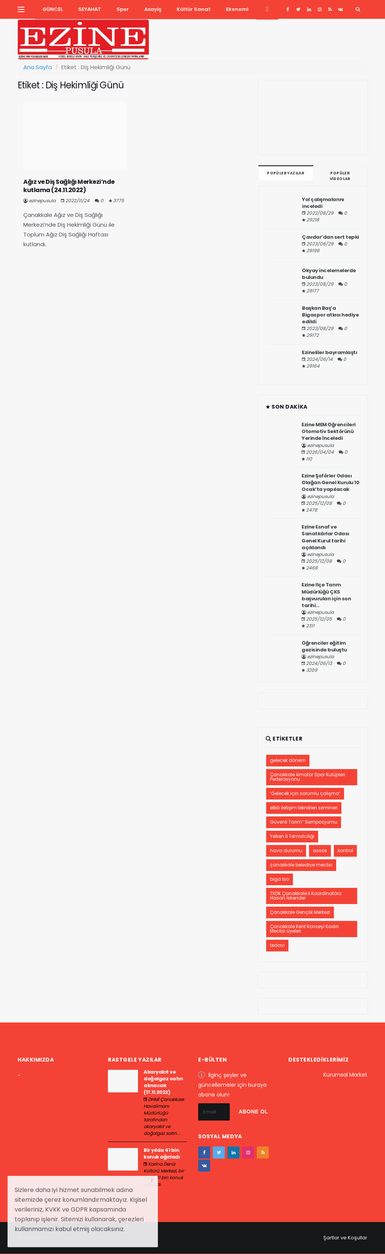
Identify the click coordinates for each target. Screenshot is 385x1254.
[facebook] (287, 9)
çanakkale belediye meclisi (301, 865)
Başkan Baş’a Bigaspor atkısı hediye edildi (330, 314)
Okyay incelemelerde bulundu (329, 274)
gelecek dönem (288, 760)
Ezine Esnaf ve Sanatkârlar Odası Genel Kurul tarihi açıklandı (325, 537)
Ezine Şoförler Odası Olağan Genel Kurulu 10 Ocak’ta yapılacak (330, 482)
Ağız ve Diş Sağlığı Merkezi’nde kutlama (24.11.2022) (69, 185)
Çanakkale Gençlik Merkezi (300, 912)
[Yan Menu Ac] (21, 9)
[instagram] (319, 9)
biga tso (279, 879)
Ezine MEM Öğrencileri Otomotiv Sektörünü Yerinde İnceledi (329, 431)
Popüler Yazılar (285, 173)
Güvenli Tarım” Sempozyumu (303, 822)
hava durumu (286, 850)
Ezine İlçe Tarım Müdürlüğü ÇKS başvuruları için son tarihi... (326, 595)
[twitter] (298, 9)
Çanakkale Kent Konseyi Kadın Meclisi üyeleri (304, 928)
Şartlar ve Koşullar (345, 1237)
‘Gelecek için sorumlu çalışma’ (305, 793)
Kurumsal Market (345, 1074)
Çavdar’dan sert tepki (330, 237)
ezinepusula (42, 200)
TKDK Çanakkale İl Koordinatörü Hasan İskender (305, 895)
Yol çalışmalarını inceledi (323, 203)
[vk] (340, 9)
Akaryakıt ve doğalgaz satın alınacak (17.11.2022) (163, 1082)
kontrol (345, 850)
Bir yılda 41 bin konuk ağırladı (162, 1153)
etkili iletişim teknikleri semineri (304, 807)
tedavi (277, 945)
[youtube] (329, 9)
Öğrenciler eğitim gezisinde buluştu (324, 646)
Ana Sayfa (37, 67)
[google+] (308, 9)
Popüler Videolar (340, 176)
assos (320, 850)
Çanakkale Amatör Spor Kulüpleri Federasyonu (307, 776)
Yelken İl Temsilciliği (292, 836)
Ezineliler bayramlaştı (329, 352)
